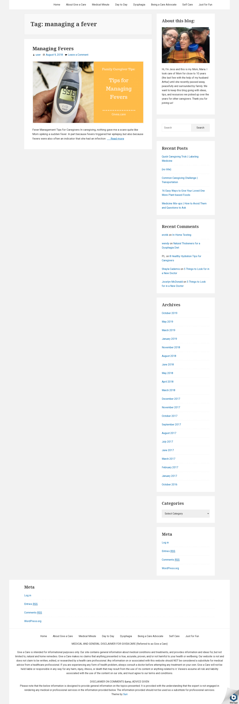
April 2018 (167, 381)
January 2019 (169, 338)
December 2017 (171, 398)
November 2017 (171, 407)
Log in (165, 542)
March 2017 (168, 458)
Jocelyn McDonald (172, 281)
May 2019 (167, 321)
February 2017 (170, 467)
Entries (168, 551)
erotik (165, 234)
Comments (171, 559)
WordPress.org (170, 568)
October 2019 (169, 313)
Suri (125, 694)
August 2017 (169, 433)
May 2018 (167, 373)
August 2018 (169, 355)
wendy (165, 243)
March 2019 (168, 330)
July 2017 (167, 441)
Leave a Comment (78, 54)
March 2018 (168, 390)
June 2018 (168, 364)
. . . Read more (115, 138)
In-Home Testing (181, 234)
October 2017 (169, 415)
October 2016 (169, 484)
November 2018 (171, 347)
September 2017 (171, 424)
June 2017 (168, 450)
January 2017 (169, 475)
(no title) (166, 169)
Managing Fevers (53, 48)
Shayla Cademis (171, 269)
